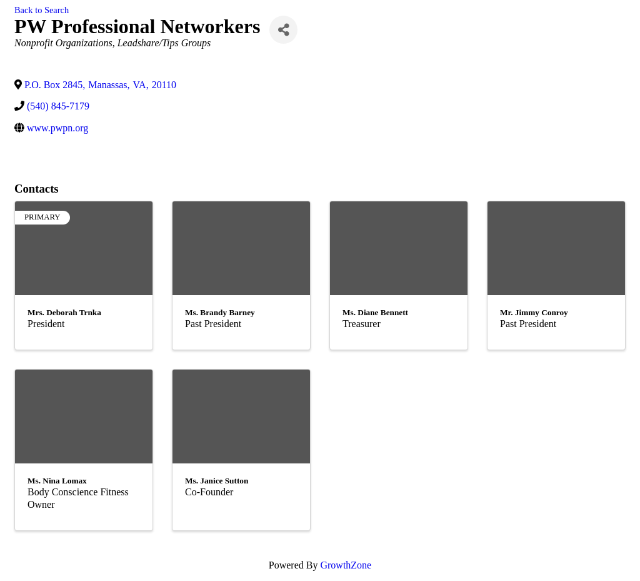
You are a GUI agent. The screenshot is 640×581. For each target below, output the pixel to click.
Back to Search (41, 10)
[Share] (283, 30)
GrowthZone (345, 565)
